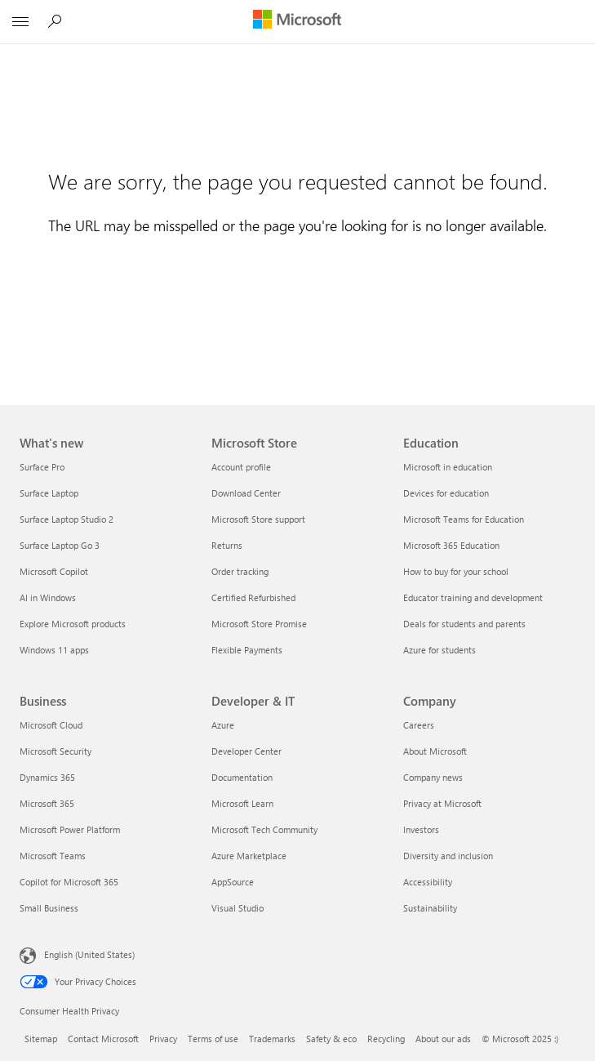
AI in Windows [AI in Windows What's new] (48, 597)
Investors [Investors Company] (421, 829)
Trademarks (272, 1038)
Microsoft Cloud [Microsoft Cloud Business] (51, 725)
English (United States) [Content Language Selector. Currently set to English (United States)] (89, 954)
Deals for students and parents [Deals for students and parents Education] (464, 623)
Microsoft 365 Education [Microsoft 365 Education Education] (451, 545)
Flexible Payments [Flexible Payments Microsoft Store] (246, 650)
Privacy (163, 1038)
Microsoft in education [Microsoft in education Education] (447, 467)
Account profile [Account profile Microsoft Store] (241, 467)
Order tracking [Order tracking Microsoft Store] (240, 571)
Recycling (386, 1038)
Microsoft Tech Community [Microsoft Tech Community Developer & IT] (264, 829)
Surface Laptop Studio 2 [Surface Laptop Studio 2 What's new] (66, 519)
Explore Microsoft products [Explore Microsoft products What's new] (73, 623)
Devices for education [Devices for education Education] (446, 493)
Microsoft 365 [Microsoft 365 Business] (47, 803)
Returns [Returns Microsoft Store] (226, 545)
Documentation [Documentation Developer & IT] (242, 777)
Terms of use (213, 1038)
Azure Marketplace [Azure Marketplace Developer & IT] (248, 855)
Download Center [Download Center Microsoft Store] (246, 493)
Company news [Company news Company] (433, 777)
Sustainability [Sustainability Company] (430, 908)
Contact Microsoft (103, 1038)
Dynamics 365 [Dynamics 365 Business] (47, 777)
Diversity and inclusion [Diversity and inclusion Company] (448, 855)
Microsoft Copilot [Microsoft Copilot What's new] (54, 571)
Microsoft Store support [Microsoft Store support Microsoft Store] (258, 519)
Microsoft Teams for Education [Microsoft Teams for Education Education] (463, 519)
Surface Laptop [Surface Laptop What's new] (49, 493)
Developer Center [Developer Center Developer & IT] (246, 751)
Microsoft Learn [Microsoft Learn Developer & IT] (242, 803)
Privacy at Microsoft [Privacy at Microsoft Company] (442, 803)
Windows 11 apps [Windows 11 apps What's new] (54, 650)
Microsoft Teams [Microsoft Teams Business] (53, 855)
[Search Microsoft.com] (57, 21)
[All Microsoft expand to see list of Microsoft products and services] (20, 22)
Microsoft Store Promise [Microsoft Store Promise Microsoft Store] (259, 623)
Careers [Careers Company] (418, 725)
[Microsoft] (297, 20)
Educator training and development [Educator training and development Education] (473, 597)
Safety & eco (331, 1038)
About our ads (443, 1038)
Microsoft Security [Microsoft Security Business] (55, 751)
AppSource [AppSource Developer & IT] (232, 882)
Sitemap (40, 1038)
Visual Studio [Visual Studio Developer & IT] (237, 908)
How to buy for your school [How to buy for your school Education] (455, 571)
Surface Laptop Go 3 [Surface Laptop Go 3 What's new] (60, 545)
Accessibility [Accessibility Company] (427, 882)
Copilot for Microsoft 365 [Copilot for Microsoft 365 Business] (69, 882)
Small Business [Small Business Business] (49, 908)
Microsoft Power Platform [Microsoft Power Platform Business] (70, 829)
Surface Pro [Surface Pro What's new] (42, 467)
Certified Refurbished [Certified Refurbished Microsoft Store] (253, 597)
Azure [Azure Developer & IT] (222, 725)
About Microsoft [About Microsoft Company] (435, 751)
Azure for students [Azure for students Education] (439, 650)
